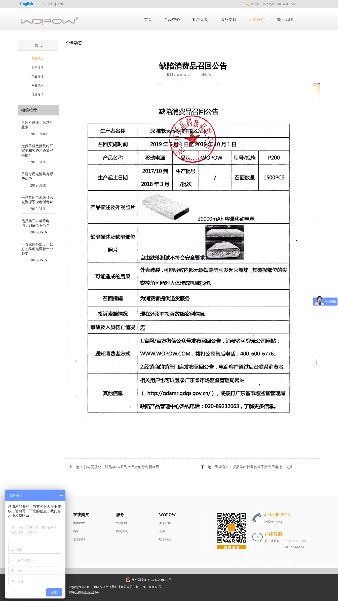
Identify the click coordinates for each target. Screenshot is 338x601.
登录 (50, 4)
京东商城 (79, 539)
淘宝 (76, 531)
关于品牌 (165, 523)
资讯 (162, 531)
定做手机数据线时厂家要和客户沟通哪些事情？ (37, 150)
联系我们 (165, 539)
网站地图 (171, 587)
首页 (148, 19)
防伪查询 (122, 531)
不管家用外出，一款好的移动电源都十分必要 (37, 249)
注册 (61, 4)
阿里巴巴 (79, 523)
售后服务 (122, 523)
